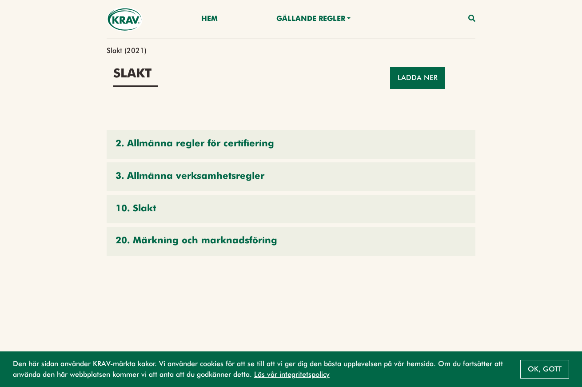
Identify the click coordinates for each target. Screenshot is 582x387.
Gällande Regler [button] (310, 19)
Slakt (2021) (127, 50)
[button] (291, 144)
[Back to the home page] (125, 19)
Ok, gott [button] (545, 369)
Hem (209, 19)
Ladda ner (418, 77)
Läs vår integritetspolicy (292, 374)
